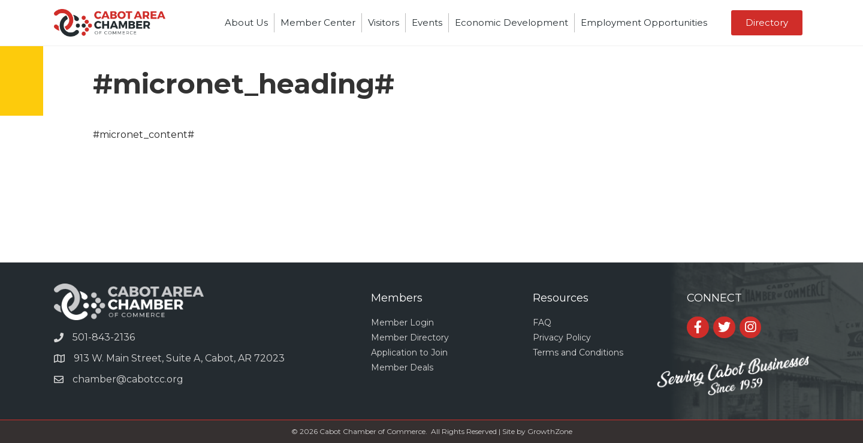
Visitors (383, 22)
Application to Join (409, 352)
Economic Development (511, 22)
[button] (766, 22)
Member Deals (402, 367)
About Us (246, 22)
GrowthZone (549, 431)
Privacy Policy (562, 337)
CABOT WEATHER (431, 217)
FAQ (542, 322)
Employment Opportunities (644, 22)
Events (427, 22)
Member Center (317, 22)
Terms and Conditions (578, 352)
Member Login (402, 322)
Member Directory (410, 337)
